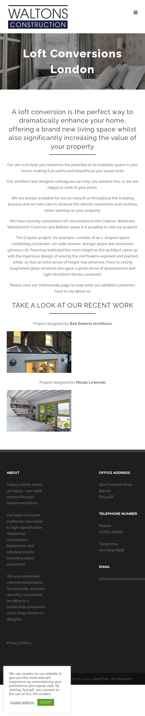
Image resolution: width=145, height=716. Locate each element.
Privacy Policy (19, 643)
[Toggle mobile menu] (136, 12)
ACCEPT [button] (45, 702)
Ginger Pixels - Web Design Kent (112, 679)
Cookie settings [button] (22, 702)
